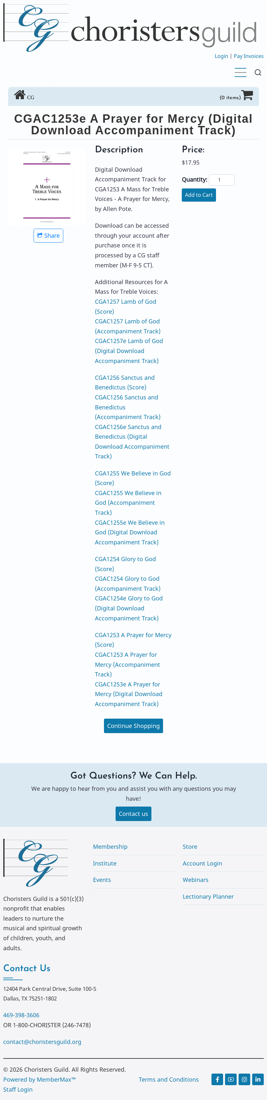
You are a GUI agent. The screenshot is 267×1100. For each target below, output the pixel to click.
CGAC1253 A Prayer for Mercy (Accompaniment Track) (127, 664)
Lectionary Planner (208, 896)
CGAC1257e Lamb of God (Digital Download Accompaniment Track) (129, 350)
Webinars (196, 880)
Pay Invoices (249, 56)
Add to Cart (199, 194)
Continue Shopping (133, 726)
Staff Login (18, 1089)
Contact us (133, 814)
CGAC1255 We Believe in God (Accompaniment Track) (128, 502)
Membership (110, 846)
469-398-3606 (21, 1015)
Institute (105, 863)
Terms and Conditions (169, 1079)
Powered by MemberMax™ (39, 1079)
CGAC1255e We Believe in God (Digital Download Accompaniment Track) (130, 532)
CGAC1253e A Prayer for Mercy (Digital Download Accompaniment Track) (128, 694)
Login (221, 56)
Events (102, 880)
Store (190, 846)
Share (48, 235)
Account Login (202, 863)
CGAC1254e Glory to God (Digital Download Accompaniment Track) (129, 608)
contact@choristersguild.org (42, 1042)
